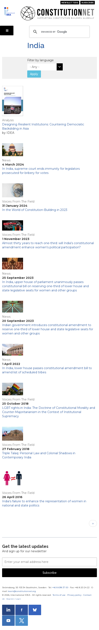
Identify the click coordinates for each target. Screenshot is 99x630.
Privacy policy (74, 595)
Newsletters (69, 2)
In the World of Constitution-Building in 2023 (34, 210)
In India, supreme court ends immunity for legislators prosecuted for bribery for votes (41, 171)
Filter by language (40, 60)
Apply (34, 74)
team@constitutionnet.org (22, 591)
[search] (59, 31)
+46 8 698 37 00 (60, 587)
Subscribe (87, 2)
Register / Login (13, 599)
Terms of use (59, 595)
